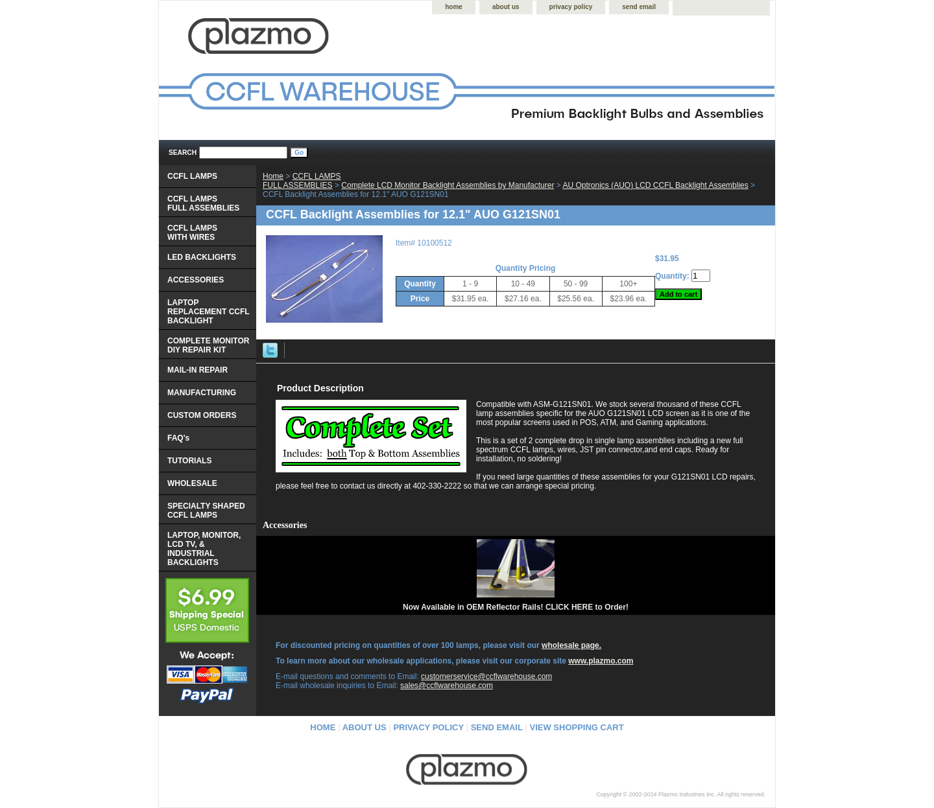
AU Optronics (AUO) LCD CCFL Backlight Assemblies (655, 185)
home (453, 6)
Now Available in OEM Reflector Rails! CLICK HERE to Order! (516, 607)
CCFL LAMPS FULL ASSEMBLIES (302, 181)
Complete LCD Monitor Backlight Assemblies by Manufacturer (447, 185)
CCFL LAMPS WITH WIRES (192, 233)
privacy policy (571, 6)
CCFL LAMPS (192, 176)
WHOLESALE (192, 483)
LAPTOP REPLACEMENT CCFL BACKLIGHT (208, 311)
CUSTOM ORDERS (201, 415)
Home (273, 176)
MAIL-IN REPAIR (197, 370)
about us (506, 6)
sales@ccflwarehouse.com (446, 685)
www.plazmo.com (600, 660)
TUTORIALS (189, 460)
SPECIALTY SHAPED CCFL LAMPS (206, 511)
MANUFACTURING (201, 392)
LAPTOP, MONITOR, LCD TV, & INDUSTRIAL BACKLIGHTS (204, 549)
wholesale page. (571, 645)
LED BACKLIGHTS (201, 257)
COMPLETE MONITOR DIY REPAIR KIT (208, 345)
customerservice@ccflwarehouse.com (486, 676)
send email (639, 6)
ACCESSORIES (195, 279)
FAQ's (178, 438)
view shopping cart (577, 727)
